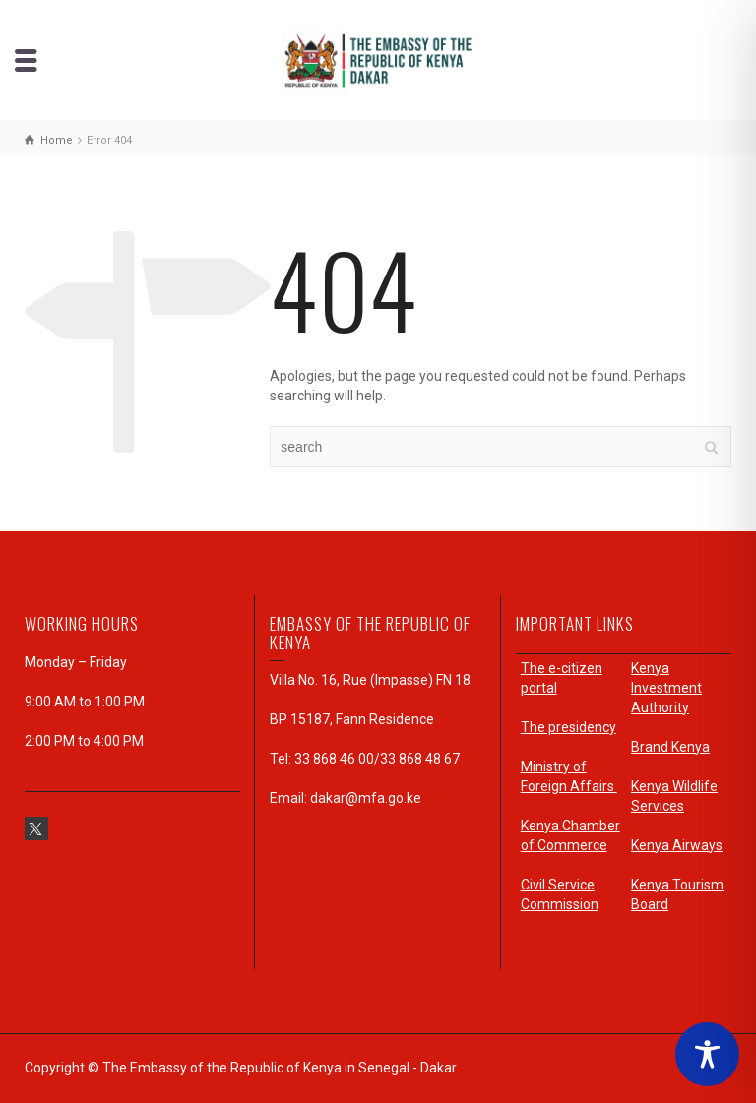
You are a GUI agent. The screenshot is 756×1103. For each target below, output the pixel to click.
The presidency (568, 727)
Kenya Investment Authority (666, 687)
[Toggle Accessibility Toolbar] (707, 1054)
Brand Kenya (670, 747)
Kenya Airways (677, 845)
